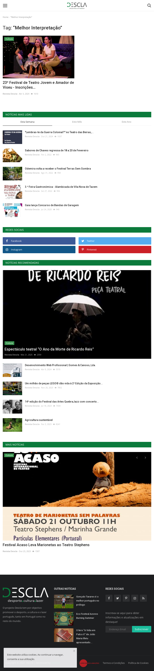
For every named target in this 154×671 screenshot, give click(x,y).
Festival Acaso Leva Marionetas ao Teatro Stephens (46, 545)
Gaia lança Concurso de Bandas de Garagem (52, 205)
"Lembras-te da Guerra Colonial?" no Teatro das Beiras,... (59, 132)
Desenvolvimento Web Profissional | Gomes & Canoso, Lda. (60, 365)
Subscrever (142, 629)
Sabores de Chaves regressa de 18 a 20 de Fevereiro (56, 150)
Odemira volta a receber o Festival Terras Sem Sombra (58, 168)
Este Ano (126, 121)
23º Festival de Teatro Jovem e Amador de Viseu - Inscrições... (38, 85)
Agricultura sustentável (39, 420)
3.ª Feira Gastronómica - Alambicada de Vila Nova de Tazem (61, 186)
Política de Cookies (138, 663)
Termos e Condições (114, 663)
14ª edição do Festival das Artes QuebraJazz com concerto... (62, 401)
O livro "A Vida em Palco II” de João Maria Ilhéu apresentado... (85, 636)
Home (5, 17)
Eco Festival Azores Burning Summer (87, 616)
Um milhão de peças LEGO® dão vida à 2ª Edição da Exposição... (64, 383)
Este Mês (77, 121)
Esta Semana (27, 121)
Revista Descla (10, 93)
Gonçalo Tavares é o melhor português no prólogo (87, 600)
